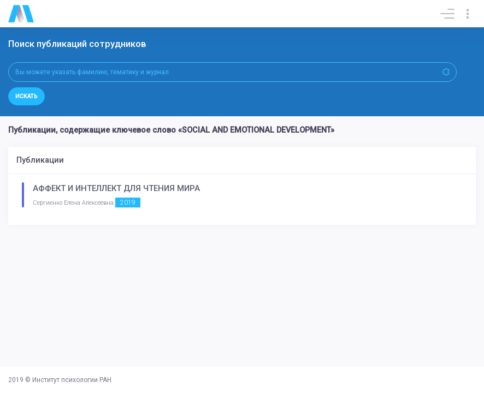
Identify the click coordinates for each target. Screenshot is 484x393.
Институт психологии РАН (71, 380)
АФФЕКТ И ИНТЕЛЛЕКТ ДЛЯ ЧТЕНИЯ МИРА (116, 188)
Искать (26, 96)
